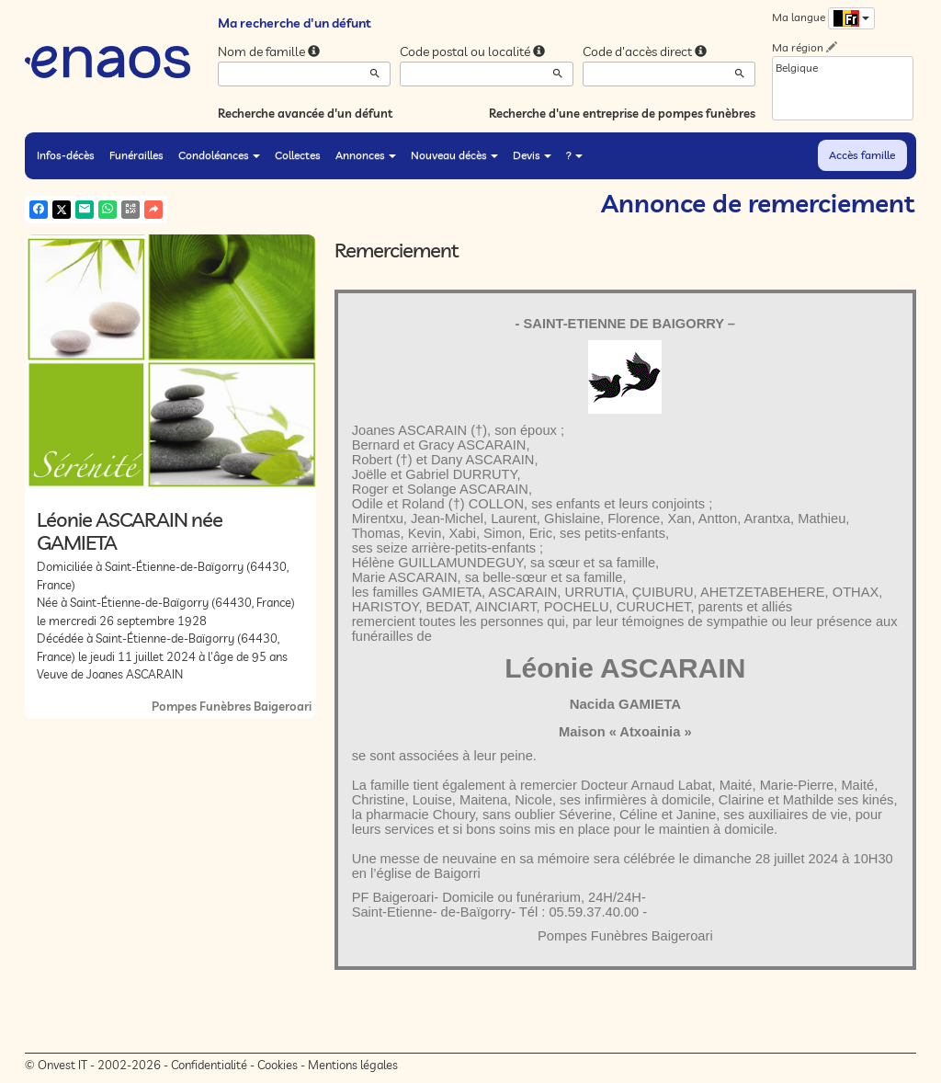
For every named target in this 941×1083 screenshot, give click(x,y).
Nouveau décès (454, 155)
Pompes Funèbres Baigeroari (232, 706)
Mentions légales (353, 1064)
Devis (532, 155)
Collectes (298, 155)
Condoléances (219, 155)
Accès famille (862, 155)
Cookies (277, 1064)
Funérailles (136, 155)
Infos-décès (66, 155)
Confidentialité (209, 1064)
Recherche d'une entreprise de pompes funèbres (622, 113)
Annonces (365, 155)
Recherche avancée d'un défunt (305, 113)
